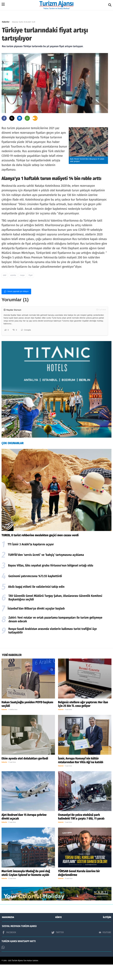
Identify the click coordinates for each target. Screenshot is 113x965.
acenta (13, 275)
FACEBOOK (9, 933)
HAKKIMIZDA (8, 917)
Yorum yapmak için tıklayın (16, 291)
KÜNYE (58, 917)
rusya (22, 275)
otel (4, 275)
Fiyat (31, 275)
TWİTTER (57, 933)
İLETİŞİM (107, 917)
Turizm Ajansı (17, 961)
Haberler (5, 22)
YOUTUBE (105, 932)
